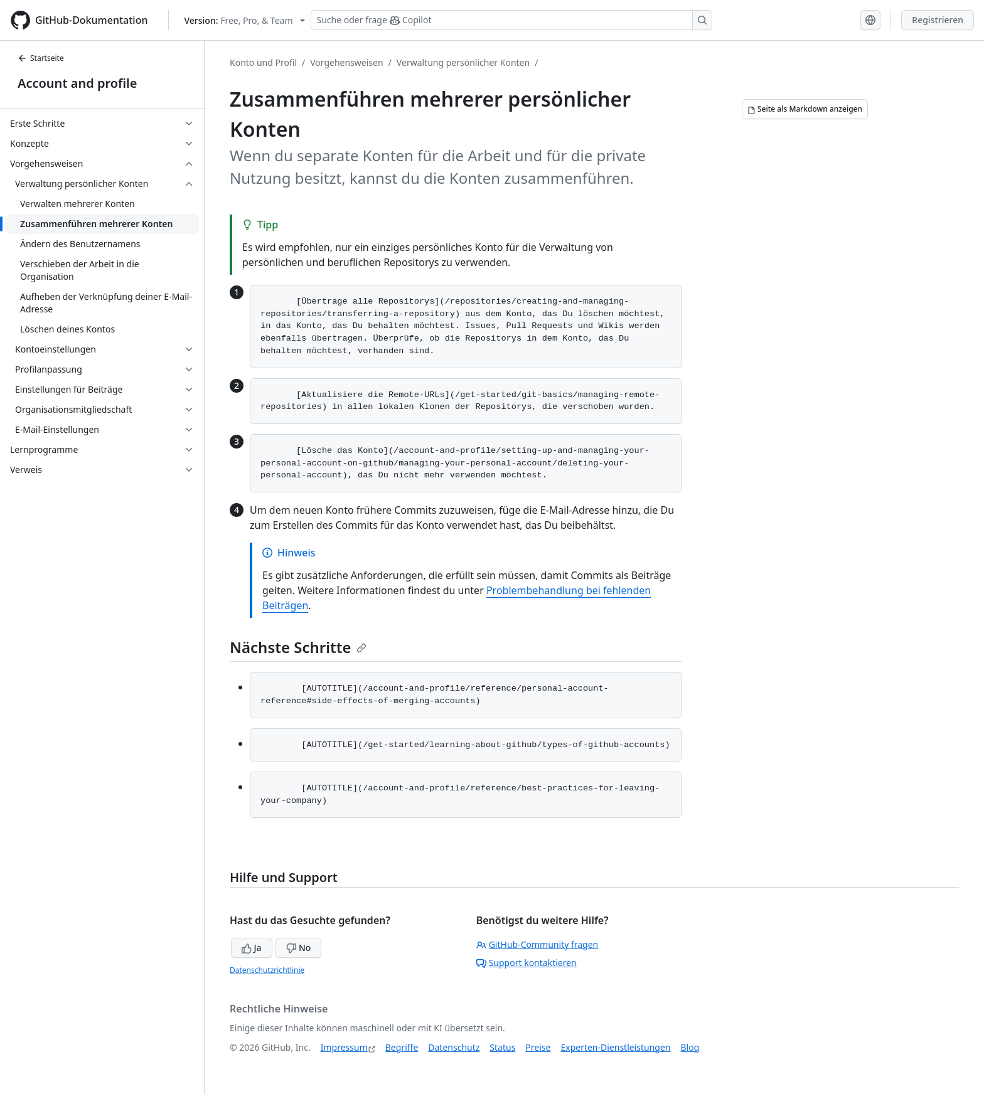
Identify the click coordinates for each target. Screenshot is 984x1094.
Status (502, 1047)
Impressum (344, 1047)
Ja (252, 947)
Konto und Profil (263, 62)
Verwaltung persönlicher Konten (463, 62)
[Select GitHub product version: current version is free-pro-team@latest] (245, 20)
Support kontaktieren (526, 963)
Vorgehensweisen (346, 62)
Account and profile (77, 83)
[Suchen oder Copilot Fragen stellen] (511, 20)
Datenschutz (453, 1047)
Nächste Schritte (298, 647)
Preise (537, 1047)
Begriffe (402, 1047)
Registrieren (937, 20)
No (298, 947)
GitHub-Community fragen (537, 944)
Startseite (41, 58)
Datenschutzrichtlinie (267, 970)
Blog (690, 1047)
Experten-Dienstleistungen (615, 1047)
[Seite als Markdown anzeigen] (805, 109)
